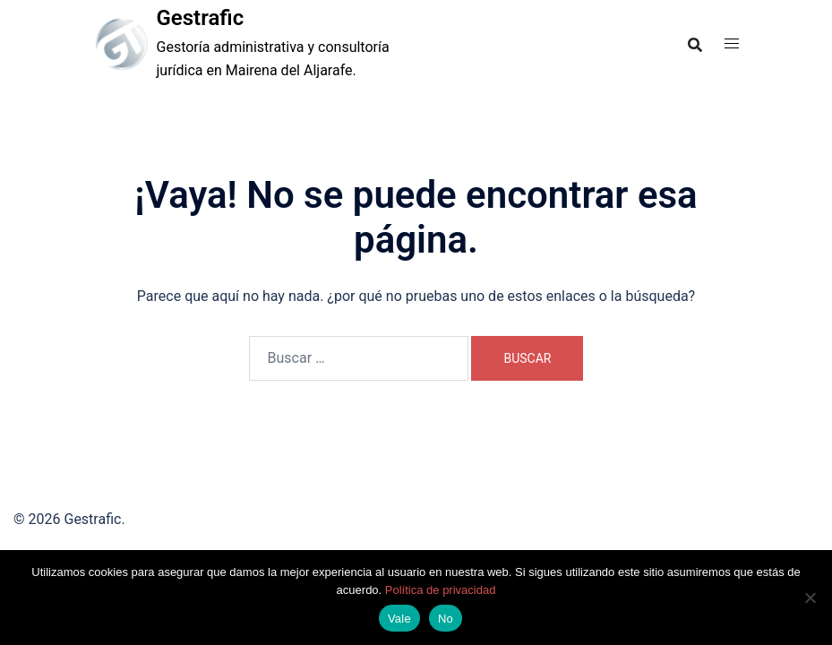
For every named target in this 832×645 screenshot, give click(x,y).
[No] (810, 597)
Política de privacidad (440, 590)
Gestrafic (200, 17)
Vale (399, 618)
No (445, 618)
